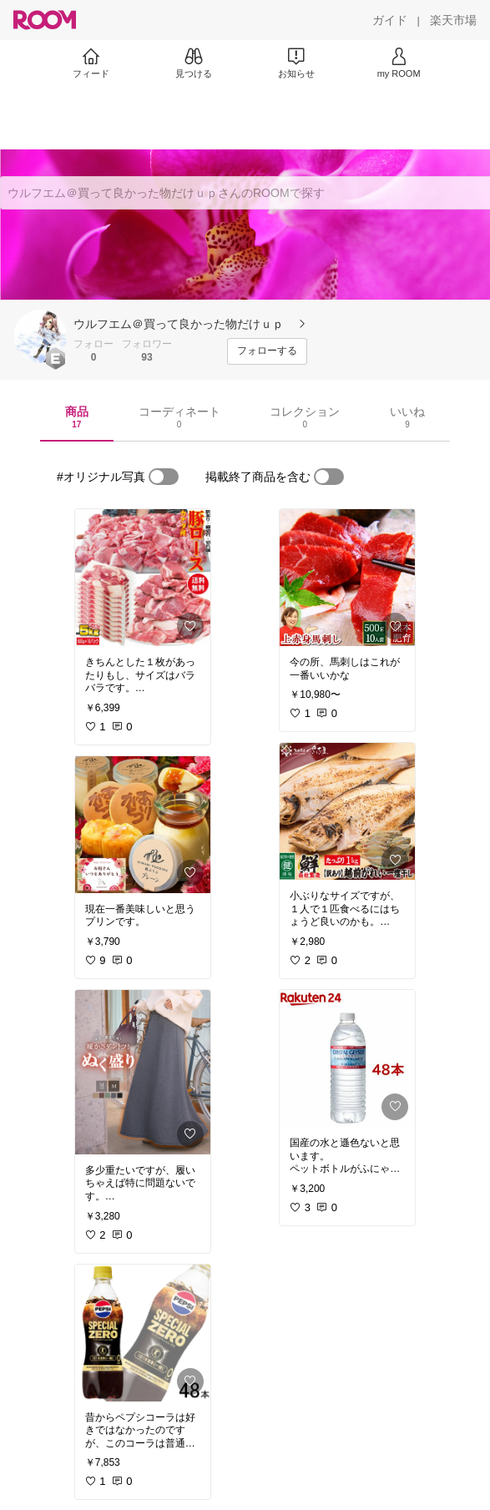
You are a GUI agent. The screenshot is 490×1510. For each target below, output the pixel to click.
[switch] (164, 476)
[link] (142, 577)
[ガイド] (389, 20)
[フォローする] (267, 351)
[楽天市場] (453, 20)
